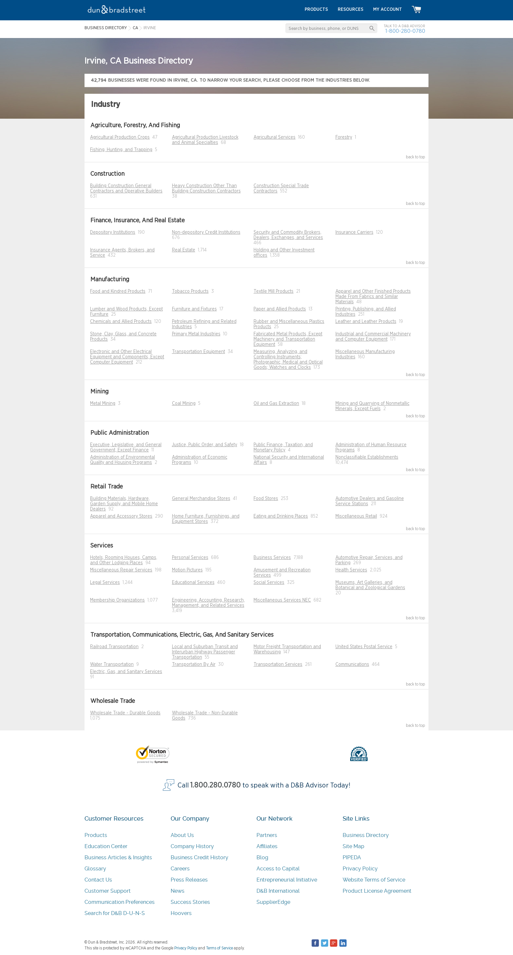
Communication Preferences (120, 902)
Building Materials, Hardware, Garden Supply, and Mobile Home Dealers (124, 503)
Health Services (351, 570)
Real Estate (183, 250)
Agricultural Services (274, 137)
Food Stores (266, 498)
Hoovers (181, 913)
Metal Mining (102, 403)
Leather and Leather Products (365, 321)
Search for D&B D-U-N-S (115, 913)
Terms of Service (219, 948)
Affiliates (266, 846)
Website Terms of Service (374, 880)
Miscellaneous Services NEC (282, 600)
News (177, 891)
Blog (262, 857)
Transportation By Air (194, 664)
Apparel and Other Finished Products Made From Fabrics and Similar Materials (373, 296)
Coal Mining (184, 403)
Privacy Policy (360, 868)
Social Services (269, 582)
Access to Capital (278, 868)
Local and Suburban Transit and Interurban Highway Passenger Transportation (205, 652)
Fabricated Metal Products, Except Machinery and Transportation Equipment (288, 339)
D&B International (278, 891)
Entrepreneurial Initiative (286, 880)
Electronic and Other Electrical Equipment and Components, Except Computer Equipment (127, 357)
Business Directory (366, 835)
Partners (266, 835)
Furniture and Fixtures (194, 309)
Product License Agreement (377, 891)
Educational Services (193, 582)
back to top (415, 157)
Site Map (353, 846)
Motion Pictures (187, 570)
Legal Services (105, 582)
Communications (352, 664)
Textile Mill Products (274, 291)
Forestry (343, 137)
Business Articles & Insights (118, 857)
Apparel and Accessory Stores (121, 516)
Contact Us (98, 880)
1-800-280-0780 (405, 31)
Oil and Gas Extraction (276, 403)
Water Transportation (112, 664)
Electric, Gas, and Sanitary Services (126, 671)
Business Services (272, 557)
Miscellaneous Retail (356, 516)
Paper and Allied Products (280, 309)
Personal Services (190, 557)
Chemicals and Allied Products (121, 321)
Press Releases (189, 880)
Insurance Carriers (354, 232)
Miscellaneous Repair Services (121, 570)
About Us (182, 835)
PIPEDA (352, 857)
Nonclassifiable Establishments (366, 457)
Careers (180, 868)
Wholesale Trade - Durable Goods (125, 713)
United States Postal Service (363, 647)
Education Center (106, 846)
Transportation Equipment (198, 351)
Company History (192, 846)
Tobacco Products (190, 291)
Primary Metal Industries (196, 334)
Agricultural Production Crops (120, 137)
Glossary (95, 868)
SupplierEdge (273, 902)
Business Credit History (199, 857)
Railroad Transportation (114, 647)
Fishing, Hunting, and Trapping (121, 150)
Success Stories (190, 902)
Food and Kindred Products (117, 291)
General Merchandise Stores (201, 498)
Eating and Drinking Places (281, 516)
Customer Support (108, 891)
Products (96, 835)
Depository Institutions (112, 232)
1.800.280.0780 (215, 785)
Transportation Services (278, 664)
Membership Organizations (117, 600)
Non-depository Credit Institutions (206, 232)
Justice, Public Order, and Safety (204, 445)
